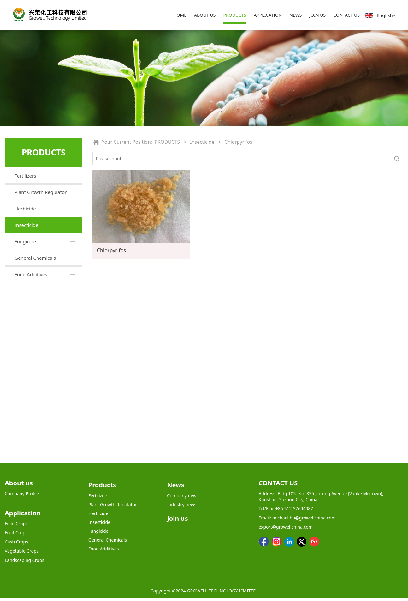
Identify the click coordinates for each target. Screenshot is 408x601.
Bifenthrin (29, 317)
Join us (177, 521)
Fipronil (26, 262)
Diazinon (28, 251)
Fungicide (25, 411)
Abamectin (30, 273)
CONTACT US (346, 15)
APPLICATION (268, 15)
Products (102, 487)
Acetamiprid (31, 240)
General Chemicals (35, 428)
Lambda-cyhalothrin (40, 373)
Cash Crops (16, 544)
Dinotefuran (31, 362)
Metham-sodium (36, 395)
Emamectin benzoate (40, 295)
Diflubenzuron (34, 329)
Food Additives (31, 444)
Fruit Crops (16, 535)
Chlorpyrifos (31, 351)
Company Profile (22, 496)
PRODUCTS (234, 15)
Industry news (181, 507)
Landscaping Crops (24, 563)
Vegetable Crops (21, 553)
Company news (182, 498)
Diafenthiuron (33, 284)
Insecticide (26, 225)
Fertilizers (25, 176)
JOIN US (317, 15)
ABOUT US (205, 15)
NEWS (295, 15)
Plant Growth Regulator (41, 192)
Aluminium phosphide (42, 384)
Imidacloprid (32, 340)
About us (19, 485)
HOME (179, 15)
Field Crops (16, 526)
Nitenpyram (31, 306)
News (175, 487)
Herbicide (25, 208)
